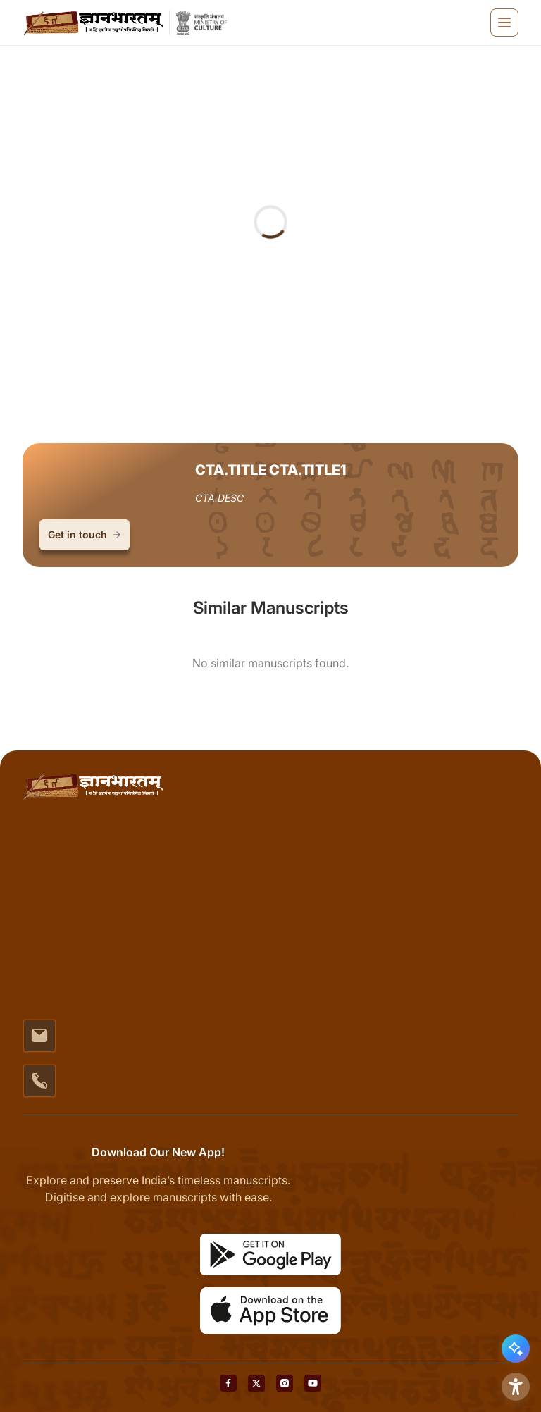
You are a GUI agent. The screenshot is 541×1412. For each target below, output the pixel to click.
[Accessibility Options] (516, 1387)
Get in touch (84, 534)
